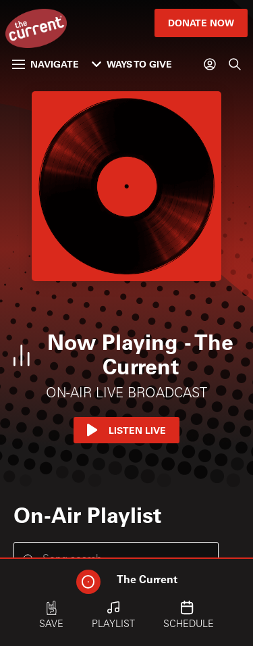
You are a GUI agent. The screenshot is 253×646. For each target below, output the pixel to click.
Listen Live (126, 430)
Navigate (45, 63)
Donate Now (201, 22)
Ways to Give (132, 63)
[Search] (234, 64)
